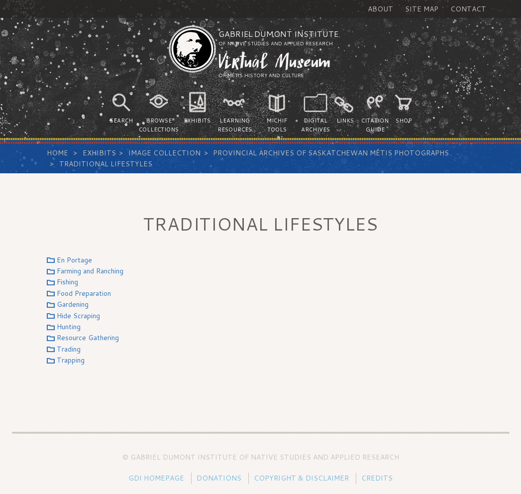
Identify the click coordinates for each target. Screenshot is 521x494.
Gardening (73, 304)
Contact (468, 9)
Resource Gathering (88, 338)
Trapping (71, 360)
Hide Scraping (78, 316)
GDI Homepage (156, 478)
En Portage (74, 260)
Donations (219, 478)
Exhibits (99, 153)
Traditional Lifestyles (105, 164)
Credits (377, 478)
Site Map (421, 9)
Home (57, 153)
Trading (69, 349)
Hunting (69, 327)
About (380, 9)
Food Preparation (84, 293)
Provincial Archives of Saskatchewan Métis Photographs (331, 153)
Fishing (67, 282)
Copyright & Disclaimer (301, 478)
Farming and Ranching (90, 271)
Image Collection (164, 153)
